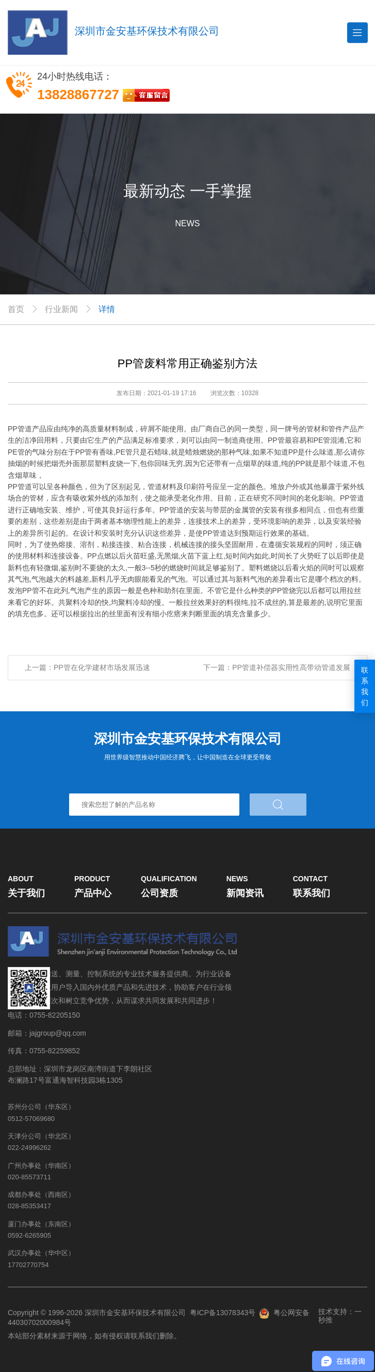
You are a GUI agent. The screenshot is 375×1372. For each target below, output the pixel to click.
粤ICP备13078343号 (223, 1312)
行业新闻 (61, 309)
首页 (16, 309)
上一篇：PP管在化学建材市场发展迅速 (87, 667)
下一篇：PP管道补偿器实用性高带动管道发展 (276, 667)
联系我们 (364, 686)
